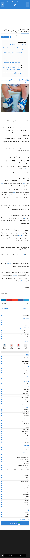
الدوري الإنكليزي (25, 369)
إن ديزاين (27, 468)
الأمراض (21, 281)
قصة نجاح (27, 395)
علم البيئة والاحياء (25, 481)
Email (2, 37)
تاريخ (28, 486)
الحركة (14, 192)
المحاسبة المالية (25, 404)
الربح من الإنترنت (25, 393)
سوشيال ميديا (26, 434)
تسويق (27, 391)
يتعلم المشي (12, 195)
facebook (5, 308)
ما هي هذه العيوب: (18, 56)
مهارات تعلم (26, 413)
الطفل (23, 183)
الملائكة (27, 516)
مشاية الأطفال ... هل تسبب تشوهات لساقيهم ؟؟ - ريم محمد (15, 30)
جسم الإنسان (26, 494)
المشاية (24, 169)
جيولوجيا (27, 500)
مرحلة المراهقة (25, 361)
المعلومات (15, 275)
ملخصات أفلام (26, 315)
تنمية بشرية (26, 409)
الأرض (2, 183)
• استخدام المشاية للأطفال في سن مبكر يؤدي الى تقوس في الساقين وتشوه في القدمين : (12, 68)
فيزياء (27, 492)
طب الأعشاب (26, 339)
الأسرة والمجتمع (25, 432)
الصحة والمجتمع (25, 330)
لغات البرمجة (26, 461)
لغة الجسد (26, 416)
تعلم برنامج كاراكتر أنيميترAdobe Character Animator (17, 470)
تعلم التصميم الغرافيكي (24, 459)
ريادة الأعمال (26, 389)
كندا (24, 255)
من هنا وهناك (26, 423)
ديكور (27, 440)
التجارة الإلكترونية (25, 398)
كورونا (27, 337)
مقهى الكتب (26, 384)
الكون (27, 479)
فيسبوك (27, 400)
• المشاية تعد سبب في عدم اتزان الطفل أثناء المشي (11, 59)
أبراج (28, 436)
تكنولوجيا (27, 425)
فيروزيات (27, 442)
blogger (2, 308)
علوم (27, 477)
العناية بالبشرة (26, 323)
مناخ (28, 505)
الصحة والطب (26, 332)
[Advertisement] (15, 18)
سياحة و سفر (26, 429)
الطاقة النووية (26, 507)
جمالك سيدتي (26, 321)
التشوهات (8, 264)
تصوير (27, 438)
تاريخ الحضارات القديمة (24, 484)
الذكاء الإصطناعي (25, 498)
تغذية (27, 450)
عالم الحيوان (26, 488)
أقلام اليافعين (26, 363)
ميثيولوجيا (26, 503)
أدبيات (27, 378)
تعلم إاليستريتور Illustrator (23, 466)
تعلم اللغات (26, 455)
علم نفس (27, 475)
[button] (15, 523)
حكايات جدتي (26, 359)
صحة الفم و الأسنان (24, 334)
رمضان (27, 514)
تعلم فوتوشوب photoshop (23, 457)
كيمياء (27, 496)
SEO (28, 402)
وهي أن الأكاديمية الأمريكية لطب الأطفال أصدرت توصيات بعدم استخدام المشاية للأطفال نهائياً (12, 53)
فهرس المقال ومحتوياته (21, 42)
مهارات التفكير (25, 411)
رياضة (27, 371)
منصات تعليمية (25, 463)
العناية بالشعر (26, 325)
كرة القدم (26, 373)
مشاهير (27, 427)
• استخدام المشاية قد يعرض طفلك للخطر (13, 65)
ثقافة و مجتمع (25, 421)
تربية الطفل (3, 297)
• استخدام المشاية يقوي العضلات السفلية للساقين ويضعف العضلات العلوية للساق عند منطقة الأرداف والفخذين (12, 62)
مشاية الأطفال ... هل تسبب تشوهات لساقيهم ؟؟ (18, 44)
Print (6, 37)
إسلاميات (27, 512)
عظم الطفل (20, 235)
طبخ (28, 447)
